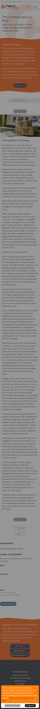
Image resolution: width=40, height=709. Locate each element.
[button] (12, 705)
